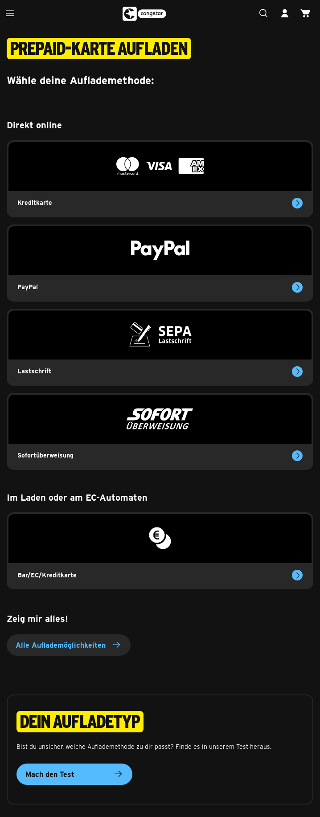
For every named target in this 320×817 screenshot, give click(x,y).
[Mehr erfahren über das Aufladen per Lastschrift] (297, 371)
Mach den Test (74, 774)
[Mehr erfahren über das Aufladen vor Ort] (297, 575)
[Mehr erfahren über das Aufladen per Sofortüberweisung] (297, 455)
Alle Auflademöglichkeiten (69, 645)
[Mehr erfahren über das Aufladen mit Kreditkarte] (297, 203)
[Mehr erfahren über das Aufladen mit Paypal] (297, 287)
